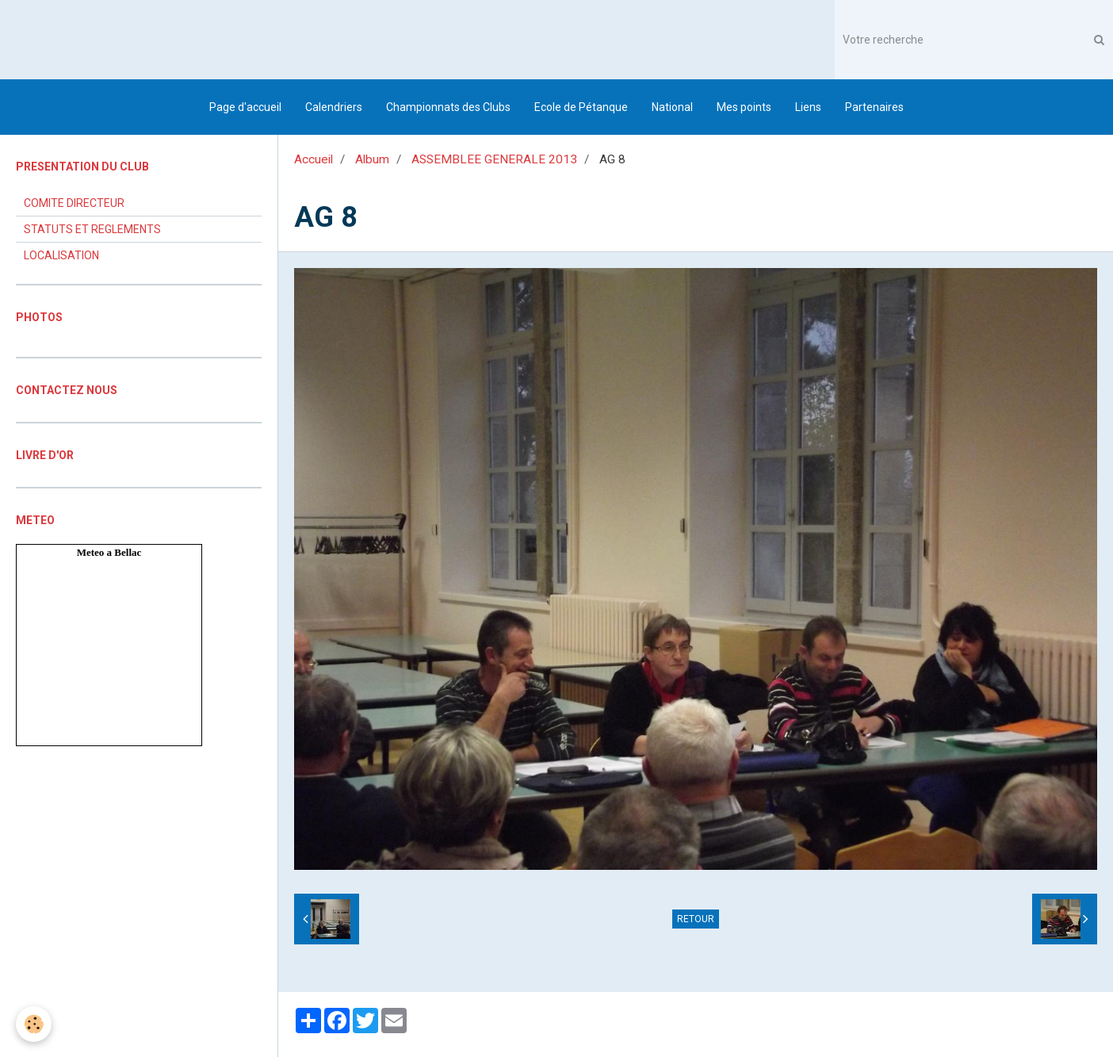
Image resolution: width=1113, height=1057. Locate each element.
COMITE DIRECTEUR (74, 203)
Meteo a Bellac (109, 552)
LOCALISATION (61, 255)
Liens (808, 107)
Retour (695, 919)
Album (372, 159)
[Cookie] (34, 1024)
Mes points (744, 107)
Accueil (313, 159)
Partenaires (874, 107)
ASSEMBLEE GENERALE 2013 (494, 159)
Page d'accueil (245, 107)
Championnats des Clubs (448, 107)
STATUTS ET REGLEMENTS (92, 229)
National (672, 107)
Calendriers (333, 107)
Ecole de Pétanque (581, 107)
